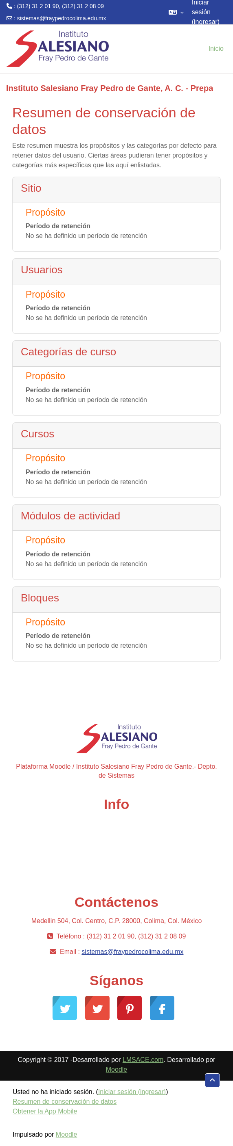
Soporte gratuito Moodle (113, 838)
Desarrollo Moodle (113, 851)
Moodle (116, 1069)
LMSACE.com (143, 1059)
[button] (176, 12)
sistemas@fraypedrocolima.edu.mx (61, 18)
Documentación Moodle (113, 864)
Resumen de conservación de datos (64, 1101)
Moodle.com (113, 877)
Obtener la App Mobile (45, 1111)
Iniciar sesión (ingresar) (132, 1091)
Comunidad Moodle (113, 825)
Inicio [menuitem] (216, 48)
